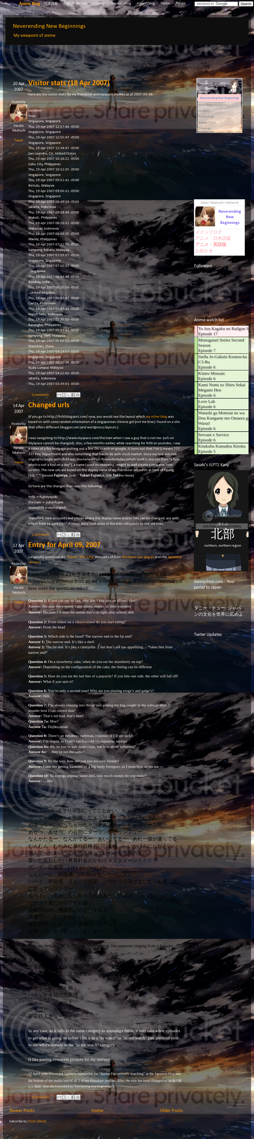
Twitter (165, 3)
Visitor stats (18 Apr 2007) (68, 83)
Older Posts (171, 1110)
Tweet (18, 140)
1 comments (40, 535)
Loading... (201, 595)
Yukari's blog (146, 3)
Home (97, 1110)
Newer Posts (21, 1110)
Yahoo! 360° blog (80, 557)
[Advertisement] (99, 58)
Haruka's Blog (121, 3)
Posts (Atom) (37, 1121)
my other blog (156, 417)
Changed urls (48, 405)
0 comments (40, 395)
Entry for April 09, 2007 (64, 545)
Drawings (99, 3)
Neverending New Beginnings (49, 26)
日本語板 (51, 4)
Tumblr (181, 3)
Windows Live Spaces (138, 557)
